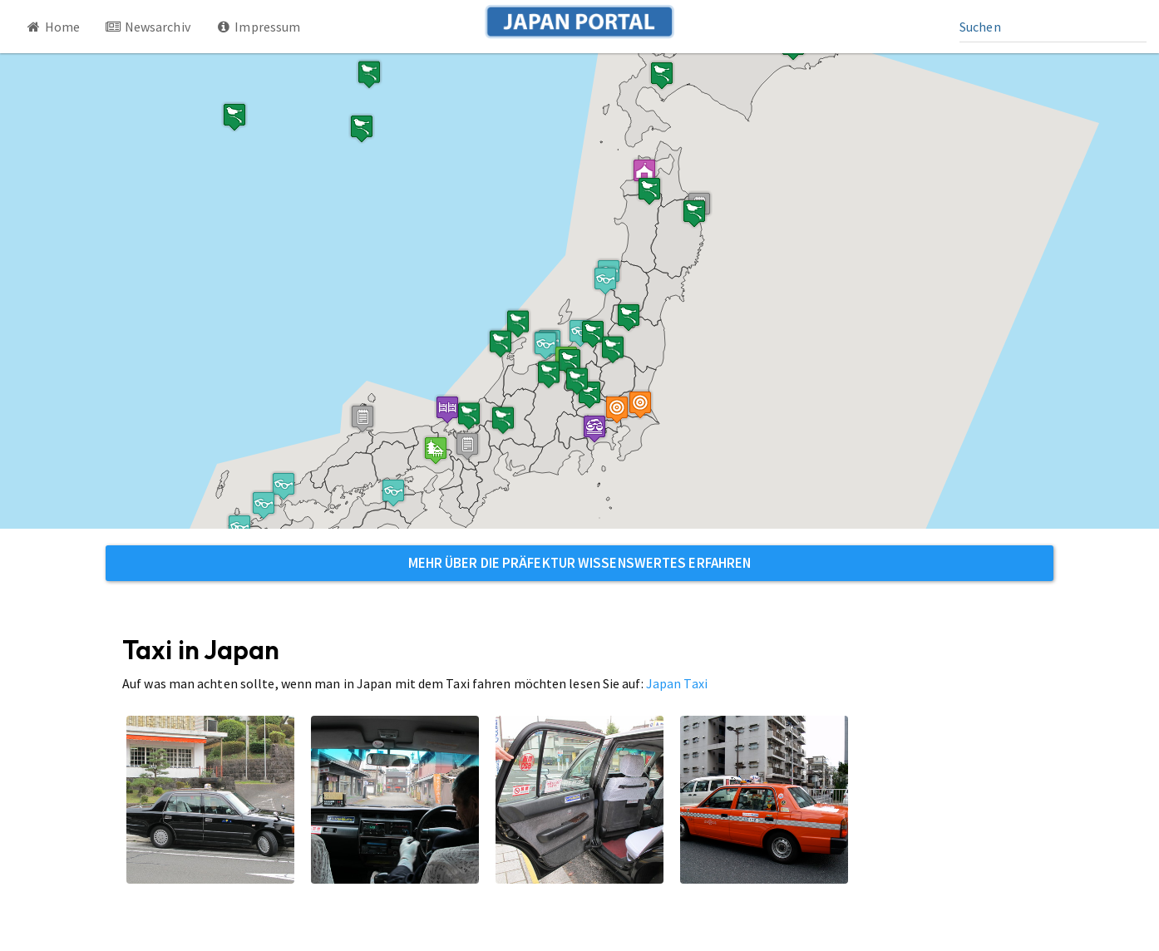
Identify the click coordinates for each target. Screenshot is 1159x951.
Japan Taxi (677, 683)
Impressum (258, 26)
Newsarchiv (147, 26)
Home (52, 26)
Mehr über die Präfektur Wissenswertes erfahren (580, 563)
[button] (644, 172)
